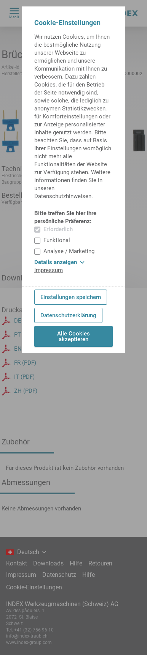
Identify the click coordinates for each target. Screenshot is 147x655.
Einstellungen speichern (70, 297)
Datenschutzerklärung (68, 315)
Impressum (48, 270)
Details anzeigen (59, 262)
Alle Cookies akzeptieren (73, 336)
